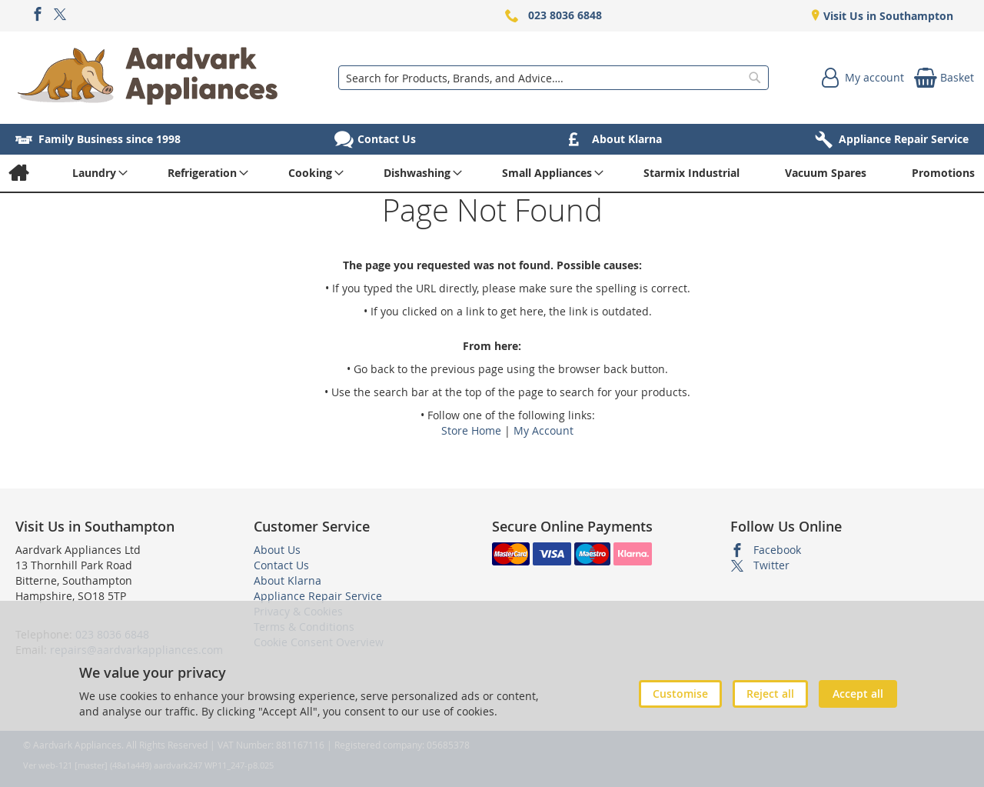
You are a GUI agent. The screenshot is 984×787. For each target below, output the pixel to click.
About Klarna (287, 580)
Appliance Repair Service (318, 596)
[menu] (492, 173)
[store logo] (147, 77)
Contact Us (281, 565)
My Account (543, 430)
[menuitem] (18, 173)
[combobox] (553, 77)
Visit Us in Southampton (886, 15)
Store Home (471, 430)
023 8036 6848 (565, 15)
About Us (277, 549)
